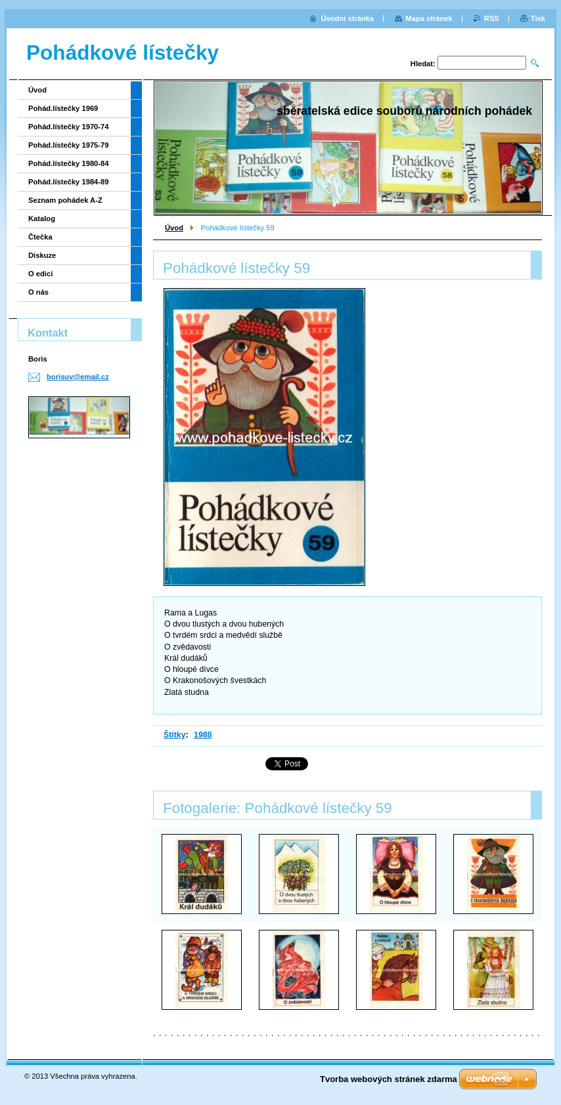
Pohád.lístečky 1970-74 (68, 127)
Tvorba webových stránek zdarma (388, 1079)
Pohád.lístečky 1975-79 (68, 145)
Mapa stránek (429, 18)
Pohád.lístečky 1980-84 (68, 163)
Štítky (175, 735)
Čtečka (40, 237)
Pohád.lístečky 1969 (63, 108)
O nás (38, 292)
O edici (40, 274)
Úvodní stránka (347, 18)
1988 (203, 735)
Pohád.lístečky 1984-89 (68, 182)
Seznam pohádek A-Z (65, 200)
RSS (491, 18)
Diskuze (42, 255)
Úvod (174, 228)
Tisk (538, 18)
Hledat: (423, 64)
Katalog (41, 218)
